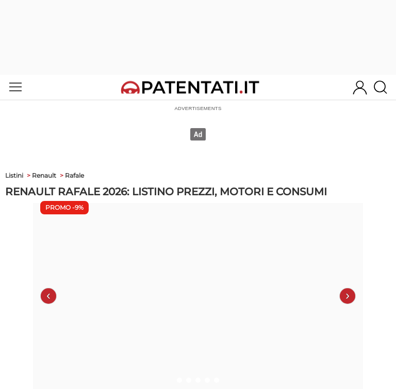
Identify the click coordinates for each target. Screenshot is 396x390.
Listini (14, 175)
